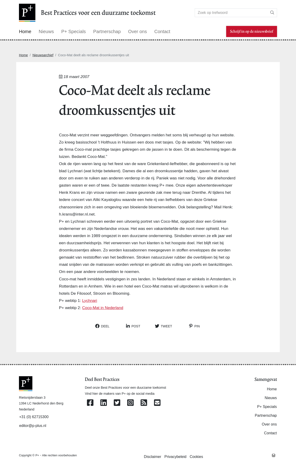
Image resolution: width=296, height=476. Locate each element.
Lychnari (89, 300)
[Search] (231, 12)
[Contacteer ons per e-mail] (157, 403)
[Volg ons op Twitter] (117, 403)
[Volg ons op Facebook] (90, 403)
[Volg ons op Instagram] (130, 403)
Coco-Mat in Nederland (102, 307)
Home (23, 55)
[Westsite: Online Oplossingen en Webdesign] (273, 455)
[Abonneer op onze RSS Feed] (144, 403)
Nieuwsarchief (42, 55)
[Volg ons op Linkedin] (103, 403)
